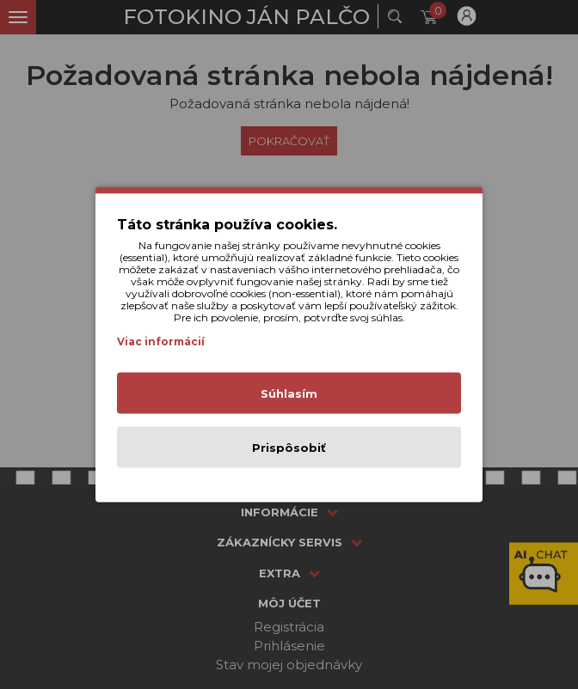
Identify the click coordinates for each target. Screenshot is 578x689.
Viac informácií (161, 341)
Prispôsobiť (289, 447)
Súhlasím (289, 393)
